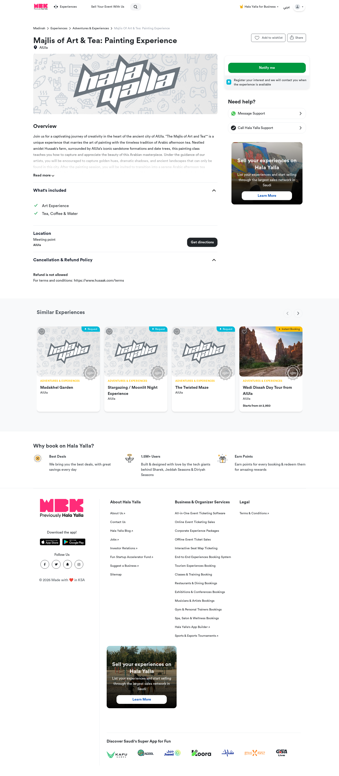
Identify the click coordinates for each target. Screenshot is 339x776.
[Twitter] (56, 564)
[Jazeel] (172, 753)
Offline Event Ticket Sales (193, 539)
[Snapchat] (67, 564)
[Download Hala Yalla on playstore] (73, 543)
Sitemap (116, 574)
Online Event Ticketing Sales (195, 522)
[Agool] (146, 753)
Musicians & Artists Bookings (194, 600)
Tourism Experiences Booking (195, 565)
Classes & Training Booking (193, 574)
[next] (298, 313)
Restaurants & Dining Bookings (196, 583)
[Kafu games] (117, 755)
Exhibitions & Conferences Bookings (200, 592)
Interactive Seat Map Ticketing (196, 548)
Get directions (202, 242)
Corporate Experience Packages (197, 530)
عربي (286, 7)
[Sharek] (228, 753)
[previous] (287, 313)
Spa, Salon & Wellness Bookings (197, 618)
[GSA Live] (281, 753)
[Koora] (201, 753)
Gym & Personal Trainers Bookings (198, 609)
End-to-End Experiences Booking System (203, 557)
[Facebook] (44, 564)
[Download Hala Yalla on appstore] (50, 543)
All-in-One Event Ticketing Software (200, 513)
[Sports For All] (254, 753)
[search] (133, 7)
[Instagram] (79, 564)
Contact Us (117, 522)
